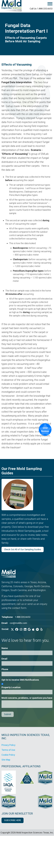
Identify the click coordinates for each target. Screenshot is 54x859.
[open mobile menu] (43, 4)
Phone (5, 669)
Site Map (6, 759)
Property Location (11, 687)
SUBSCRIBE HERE (12, 820)
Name (5, 648)
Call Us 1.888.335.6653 (41, 8)
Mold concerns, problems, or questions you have (27, 698)
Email (4, 658)
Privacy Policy (8, 745)
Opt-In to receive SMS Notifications (20, 679)
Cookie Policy (8, 754)
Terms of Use (8, 750)
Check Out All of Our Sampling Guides (22, 549)
